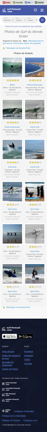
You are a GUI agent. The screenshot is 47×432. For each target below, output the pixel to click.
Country (5, 18)
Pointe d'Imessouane (34, 85)
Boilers (12, 85)
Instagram (28, 356)
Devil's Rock (12, 209)
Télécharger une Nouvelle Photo (18, 48)
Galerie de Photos (10, 369)
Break (29, 18)
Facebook (28, 352)
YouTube (28, 364)
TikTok (27, 360)
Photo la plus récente (21, 43)
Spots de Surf (8, 352)
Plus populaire (35, 43)
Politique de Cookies (11, 420)
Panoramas (12, 167)
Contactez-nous (30, 420)
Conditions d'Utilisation (24, 411)
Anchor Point (34, 127)
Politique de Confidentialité (14, 416)
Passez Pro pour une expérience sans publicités (23, 26)
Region (17, 18)
